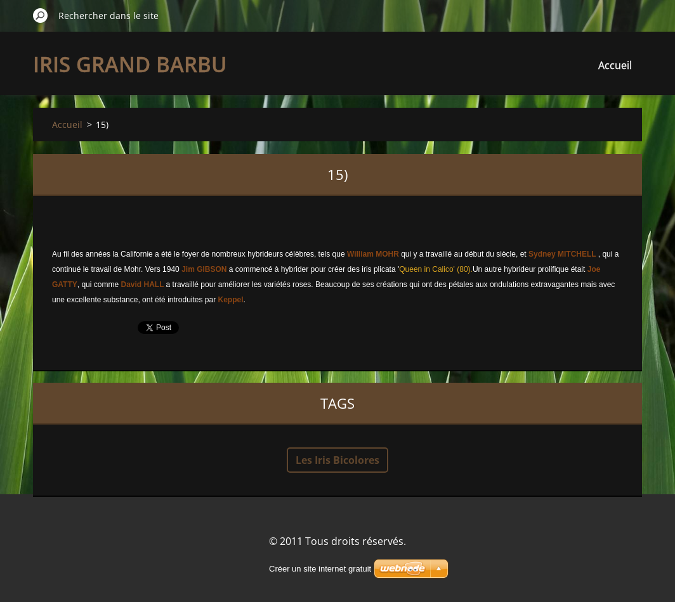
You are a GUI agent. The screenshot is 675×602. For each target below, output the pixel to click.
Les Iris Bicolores (337, 460)
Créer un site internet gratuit (320, 568)
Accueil (615, 65)
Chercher (40, 15)
